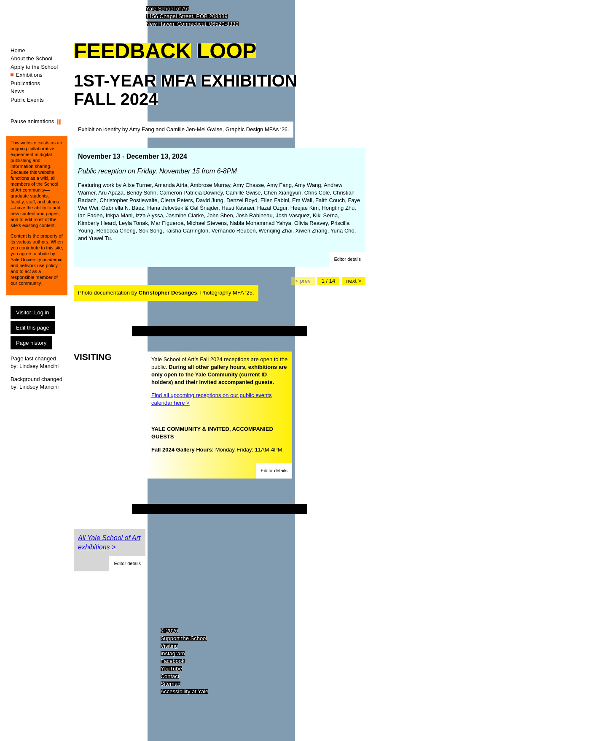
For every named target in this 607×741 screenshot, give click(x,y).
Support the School (184, 638)
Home (18, 50)
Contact (170, 676)
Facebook (173, 661)
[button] (347, 259)
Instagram (173, 653)
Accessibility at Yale (185, 691)
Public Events (27, 100)
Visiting (169, 646)
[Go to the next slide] (353, 281)
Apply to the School (34, 67)
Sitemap (171, 684)
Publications (25, 83)
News (17, 91)
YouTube (171, 668)
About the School (31, 58)
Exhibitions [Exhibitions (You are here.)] (29, 75)
